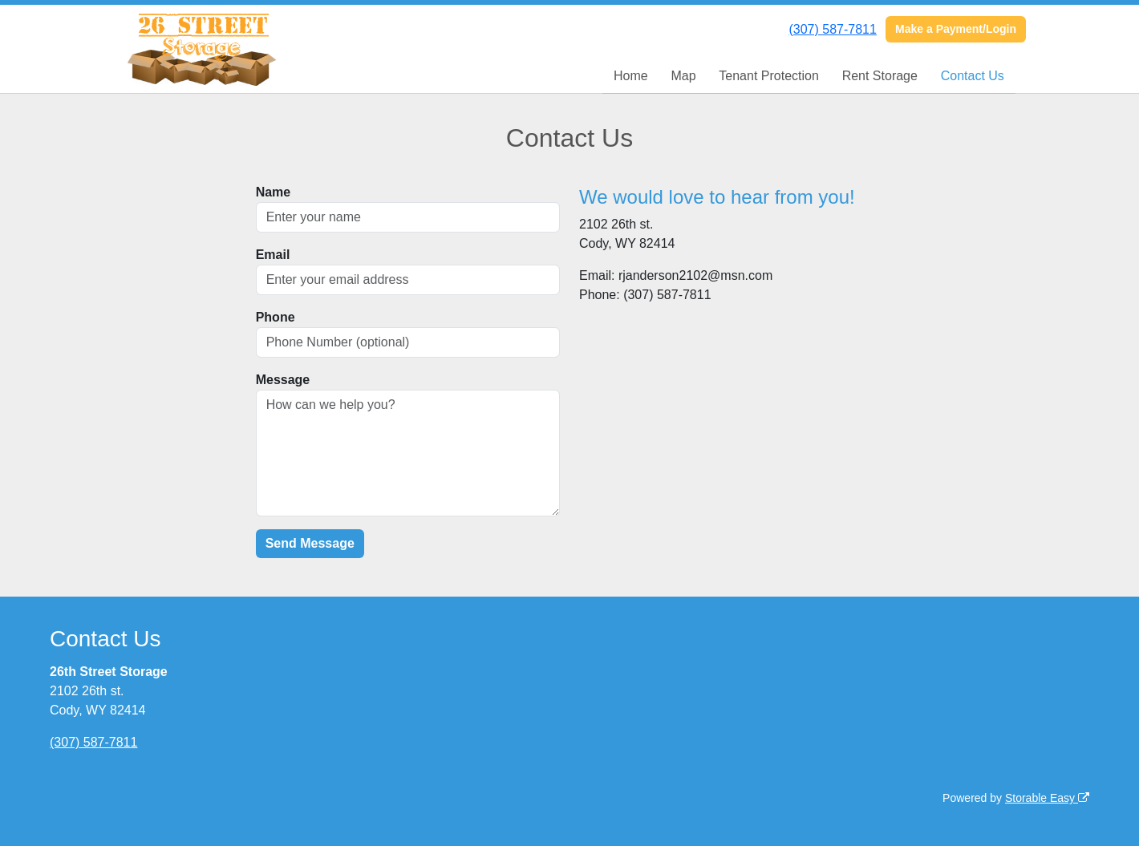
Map (683, 76)
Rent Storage (880, 76)
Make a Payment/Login (955, 28)
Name (273, 192)
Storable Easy (1047, 797)
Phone (275, 317)
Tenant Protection (769, 76)
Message (283, 380)
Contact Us (972, 76)
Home (631, 76)
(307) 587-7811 (832, 29)
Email (273, 254)
